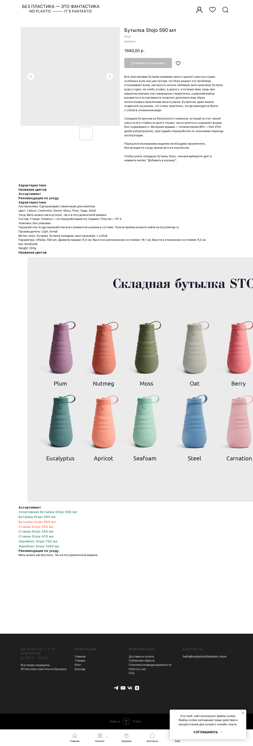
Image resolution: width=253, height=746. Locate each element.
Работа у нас (137, 669)
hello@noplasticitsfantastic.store (204, 656)
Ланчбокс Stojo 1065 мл (38, 546)
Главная (80, 656)
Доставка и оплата (141, 656)
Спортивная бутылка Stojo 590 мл (47, 512)
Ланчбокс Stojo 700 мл (37, 541)
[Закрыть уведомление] (243, 713)
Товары (80, 660)
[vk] (130, 688)
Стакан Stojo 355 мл (35, 531)
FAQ (131, 673)
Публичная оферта (142, 660)
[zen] (137, 688)
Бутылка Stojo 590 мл (37, 517)
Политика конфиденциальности (150, 664)
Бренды (80, 669)
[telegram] (116, 688)
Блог (78, 664)
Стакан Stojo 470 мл (35, 536)
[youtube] (123, 688)
